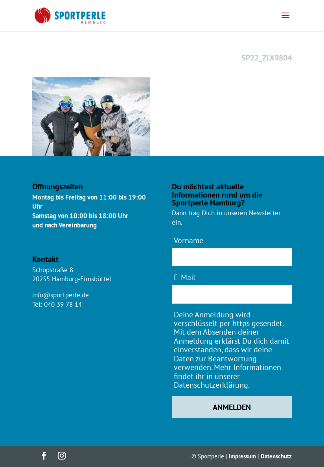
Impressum (242, 456)
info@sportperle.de (60, 295)
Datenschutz (276, 456)
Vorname (188, 240)
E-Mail (184, 277)
